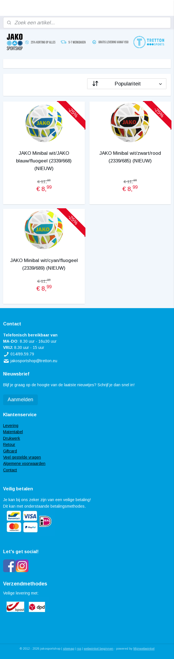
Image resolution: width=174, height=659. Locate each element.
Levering (10, 425)
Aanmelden (20, 399)
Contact (10, 470)
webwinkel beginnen (98, 648)
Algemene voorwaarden (24, 463)
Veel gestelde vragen (22, 457)
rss (79, 648)
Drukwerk (11, 438)
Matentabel (13, 432)
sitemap (68, 648)
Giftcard (10, 451)
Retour (9, 444)
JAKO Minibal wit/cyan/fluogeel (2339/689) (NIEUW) (44, 264)
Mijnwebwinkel (144, 648)
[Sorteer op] (126, 84)
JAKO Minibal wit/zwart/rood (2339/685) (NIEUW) (130, 157)
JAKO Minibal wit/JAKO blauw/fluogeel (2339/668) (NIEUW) (44, 161)
